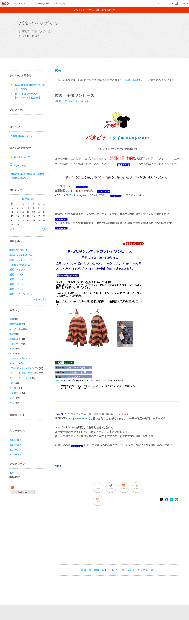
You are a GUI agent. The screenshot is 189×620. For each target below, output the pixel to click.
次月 (43, 229)
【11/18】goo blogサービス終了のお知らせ (46, 3)
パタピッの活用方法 (19, 264)
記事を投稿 (131, 79)
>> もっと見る (39, 299)
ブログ (13, 3)
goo (11, 472)
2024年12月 (16, 440)
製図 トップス (17, 269)
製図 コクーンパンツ (20, 294)
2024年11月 (16, 445)
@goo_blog (20, 165)
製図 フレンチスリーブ (21, 260)
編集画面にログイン (23, 135)
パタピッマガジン (39, 23)
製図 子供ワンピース (74, 95)
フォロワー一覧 (116, 570)
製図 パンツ (16, 274)
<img (58, 465)
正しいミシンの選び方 (20, 254)
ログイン (184, 3)
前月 (12, 229)
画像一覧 (99, 570)
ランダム (22, 3)
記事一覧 (86, 570)
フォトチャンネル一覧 (140, 570)
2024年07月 (16, 449)
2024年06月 (16, 454)
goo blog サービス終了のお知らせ (94, 9)
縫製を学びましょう (19, 250)
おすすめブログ (22, 157)
